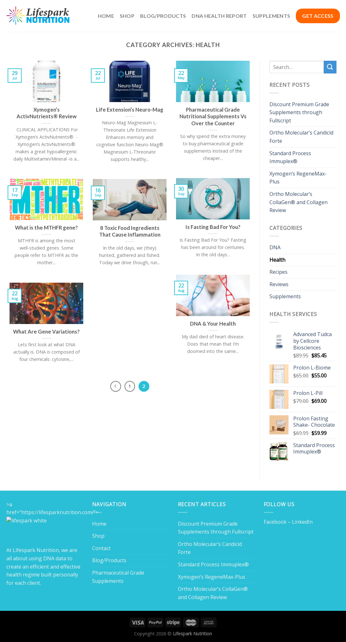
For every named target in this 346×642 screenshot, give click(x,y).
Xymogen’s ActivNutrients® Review (47, 113)
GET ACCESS (317, 16)
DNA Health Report (219, 16)
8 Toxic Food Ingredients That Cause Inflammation (129, 231)
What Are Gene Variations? (46, 331)
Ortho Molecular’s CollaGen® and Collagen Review (298, 202)
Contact (101, 548)
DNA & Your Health (213, 324)
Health (277, 259)
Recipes (278, 271)
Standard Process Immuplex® (290, 157)
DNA (275, 247)
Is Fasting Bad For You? (213, 227)
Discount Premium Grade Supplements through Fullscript (299, 112)
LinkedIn (302, 521)
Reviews (278, 284)
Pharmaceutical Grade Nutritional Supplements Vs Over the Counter (213, 117)
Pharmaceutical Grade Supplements (118, 576)
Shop (127, 16)
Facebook (275, 521)
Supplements (271, 16)
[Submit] (330, 67)
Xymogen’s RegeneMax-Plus (298, 177)
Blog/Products (163, 16)
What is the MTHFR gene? (46, 227)
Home (106, 16)
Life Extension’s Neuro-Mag (129, 110)
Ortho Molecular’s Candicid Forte (301, 136)
